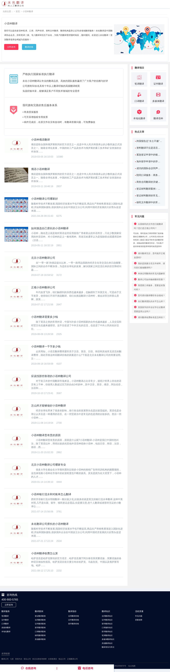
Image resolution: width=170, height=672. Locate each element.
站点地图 (131, 666)
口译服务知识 (107, 628)
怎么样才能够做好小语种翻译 (48, 405)
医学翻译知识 (107, 631)
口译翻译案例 (40, 631)
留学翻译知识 (107, 624)
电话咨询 (85, 668)
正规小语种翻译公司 (43, 287)
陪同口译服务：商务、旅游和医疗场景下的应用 (149, 175)
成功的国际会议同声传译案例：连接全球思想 (149, 168)
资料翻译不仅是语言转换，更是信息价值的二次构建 (149, 148)
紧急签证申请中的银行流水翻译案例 (149, 154)
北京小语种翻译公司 (43, 257)
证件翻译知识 (107, 620)
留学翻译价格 (73, 624)
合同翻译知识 (107, 616)
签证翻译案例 (40, 616)
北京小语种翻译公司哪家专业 (48, 464)
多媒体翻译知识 (108, 639)
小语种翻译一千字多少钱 (46, 346)
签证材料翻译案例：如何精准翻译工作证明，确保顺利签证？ (149, 188)
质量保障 (138, 620)
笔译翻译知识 (107, 635)
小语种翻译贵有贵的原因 (46, 435)
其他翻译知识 (107, 643)
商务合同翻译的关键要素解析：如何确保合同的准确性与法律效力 (149, 182)
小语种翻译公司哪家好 (44, 198)
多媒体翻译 (5, 628)
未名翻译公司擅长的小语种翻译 (50, 523)
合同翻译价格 (73, 616)
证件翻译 (5, 620)
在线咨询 (28, 668)
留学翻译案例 (40, 628)
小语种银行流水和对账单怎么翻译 (51, 494)
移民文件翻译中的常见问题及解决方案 (149, 202)
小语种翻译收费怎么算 (44, 553)
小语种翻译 (28, 11)
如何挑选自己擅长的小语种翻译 (50, 228)
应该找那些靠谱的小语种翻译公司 (51, 376)
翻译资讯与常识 (108, 647)
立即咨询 (11, 47)
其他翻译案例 (40, 639)
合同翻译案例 (40, 620)
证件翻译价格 (73, 620)
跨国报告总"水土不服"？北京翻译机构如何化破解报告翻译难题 (149, 141)
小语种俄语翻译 (40, 139)
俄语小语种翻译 (40, 169)
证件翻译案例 (40, 624)
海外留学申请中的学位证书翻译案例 (149, 161)
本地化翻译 (5, 631)
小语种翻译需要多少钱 (44, 316)
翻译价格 (29, 47)
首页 (18, 11)
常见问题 (138, 616)
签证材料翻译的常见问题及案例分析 (149, 195)
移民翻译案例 (40, 635)
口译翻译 (5, 624)
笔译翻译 (5, 616)
